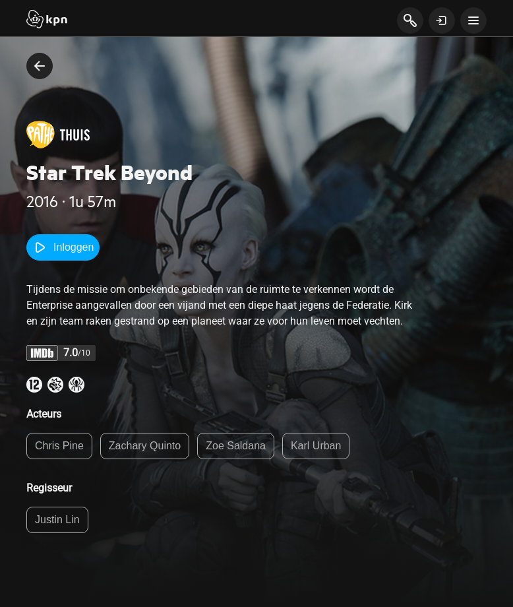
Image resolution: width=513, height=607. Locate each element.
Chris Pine (59, 445)
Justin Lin (57, 519)
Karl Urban (316, 445)
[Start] (47, 20)
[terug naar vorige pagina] (39, 66)
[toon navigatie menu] (473, 20)
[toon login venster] (442, 20)
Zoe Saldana (236, 445)
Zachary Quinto (145, 445)
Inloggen (63, 247)
